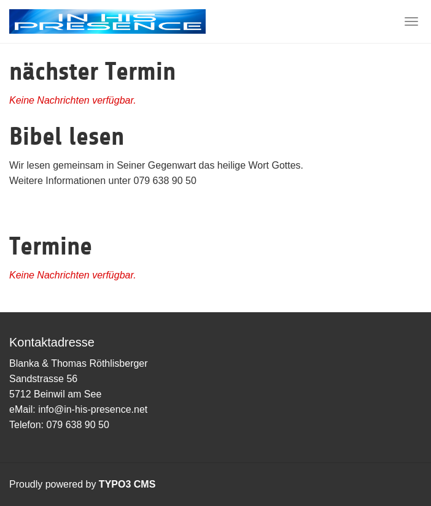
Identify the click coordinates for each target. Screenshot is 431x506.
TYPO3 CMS (127, 484)
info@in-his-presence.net (92, 409)
